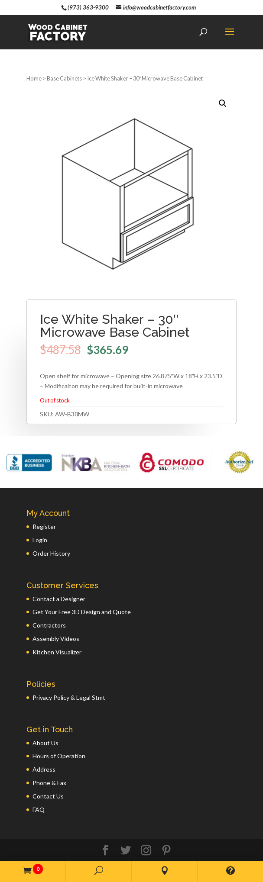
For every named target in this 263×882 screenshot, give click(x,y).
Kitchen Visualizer (56, 638)
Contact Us (48, 782)
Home (34, 64)
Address (43, 755)
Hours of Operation (58, 742)
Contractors (49, 611)
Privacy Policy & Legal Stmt (68, 683)
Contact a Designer (58, 585)
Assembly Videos (55, 624)
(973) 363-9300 (88, 7)
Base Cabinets (64, 64)
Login (39, 526)
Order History (51, 539)
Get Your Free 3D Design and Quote (81, 598)
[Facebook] (105, 836)
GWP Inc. (208, 851)
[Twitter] (125, 836)
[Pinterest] (166, 836)
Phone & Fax (49, 769)
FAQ (38, 795)
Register (44, 512)
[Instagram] (146, 836)
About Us (45, 729)
